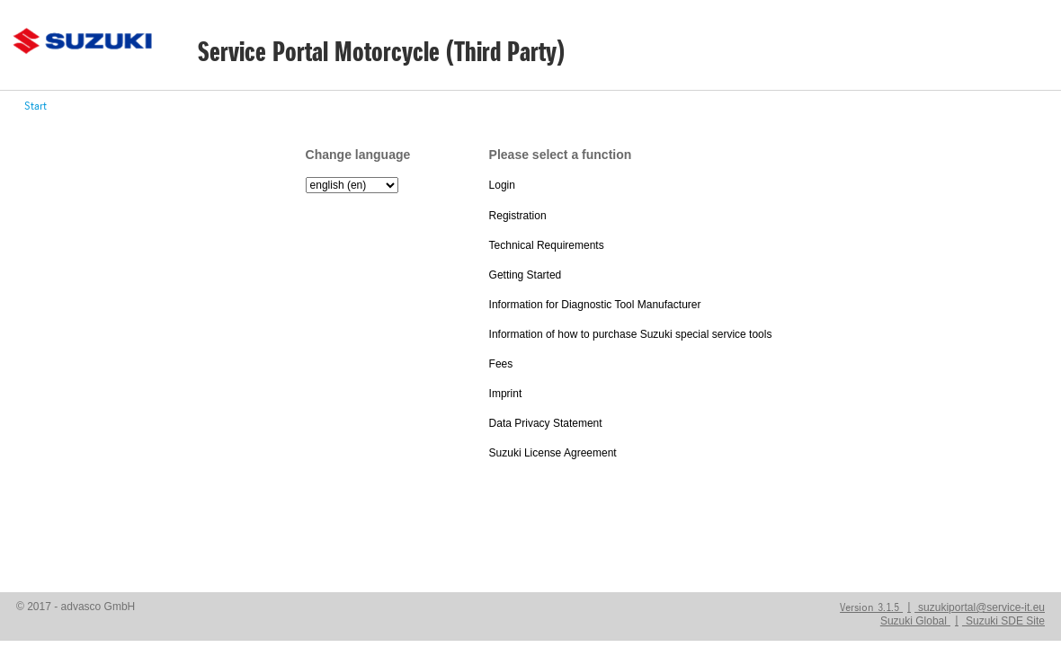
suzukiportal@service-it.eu (981, 607)
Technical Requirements (546, 245)
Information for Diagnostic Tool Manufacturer (595, 304)
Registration (518, 215)
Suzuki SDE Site (1005, 621)
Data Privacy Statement (545, 423)
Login (502, 185)
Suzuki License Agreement (553, 453)
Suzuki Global (913, 621)
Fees (501, 364)
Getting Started (525, 275)
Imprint (505, 393)
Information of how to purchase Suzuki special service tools (630, 334)
